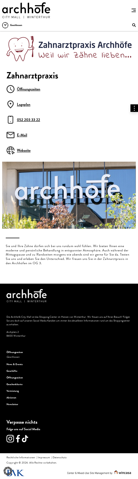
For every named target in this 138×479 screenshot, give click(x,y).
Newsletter (12, 404)
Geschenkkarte (14, 384)
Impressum (44, 457)
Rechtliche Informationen (20, 457)
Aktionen (11, 398)
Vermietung (12, 391)
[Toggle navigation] (134, 10)
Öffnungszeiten (14, 352)
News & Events (14, 364)
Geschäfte (11, 371)
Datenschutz (60, 457)
